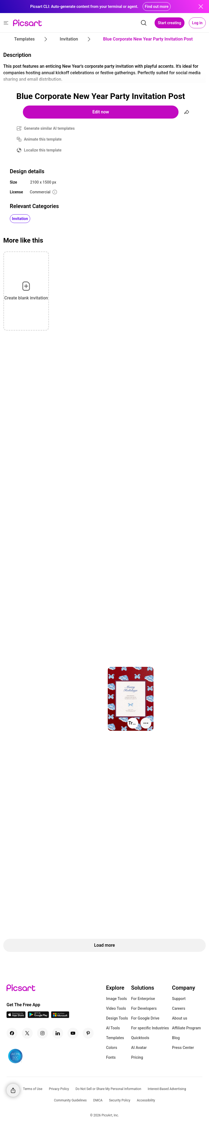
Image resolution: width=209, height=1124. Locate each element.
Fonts (111, 1057)
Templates (115, 1038)
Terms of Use (32, 1089)
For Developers (144, 1008)
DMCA (98, 1100)
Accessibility (146, 1100)
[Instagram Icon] (42, 1033)
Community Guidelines (70, 1100)
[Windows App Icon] (60, 1016)
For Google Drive (145, 1018)
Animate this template (43, 139)
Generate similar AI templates (49, 128)
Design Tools (117, 1018)
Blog (176, 1038)
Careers (178, 1008)
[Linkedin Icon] (57, 1033)
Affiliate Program (186, 1028)
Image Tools (116, 998)
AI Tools (113, 1028)
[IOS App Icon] (16, 1016)
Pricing (137, 1057)
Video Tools (116, 1008)
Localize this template (43, 150)
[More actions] (145, 723)
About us (179, 1018)
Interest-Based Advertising (167, 1089)
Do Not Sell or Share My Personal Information (108, 1089)
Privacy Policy (59, 1089)
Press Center (183, 1047)
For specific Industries (150, 1028)
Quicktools (140, 1038)
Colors (111, 1047)
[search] (143, 22)
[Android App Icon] (38, 1016)
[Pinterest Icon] (88, 1033)
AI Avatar (139, 1047)
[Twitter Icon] (27, 1033)
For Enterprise (143, 998)
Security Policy (119, 1100)
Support (179, 998)
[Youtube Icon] (72, 1033)
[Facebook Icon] (12, 1033)
